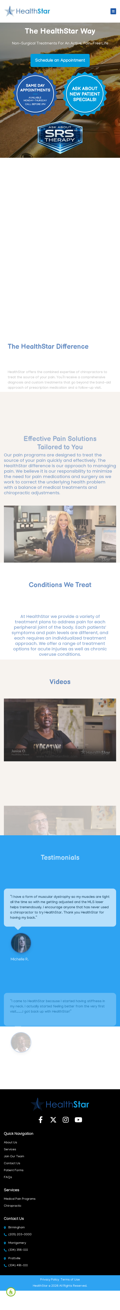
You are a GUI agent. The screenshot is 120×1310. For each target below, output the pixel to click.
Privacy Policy (49, 1280)
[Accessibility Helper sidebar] (11, 1291)
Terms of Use (70, 1280)
